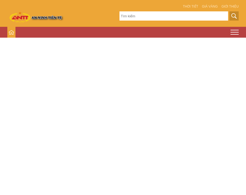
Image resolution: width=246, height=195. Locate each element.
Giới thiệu (230, 6)
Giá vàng (210, 6)
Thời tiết (190, 6)
